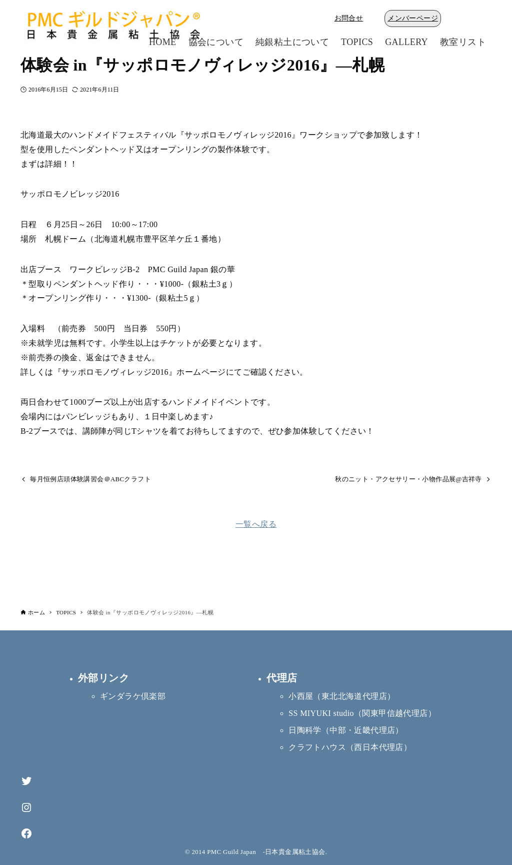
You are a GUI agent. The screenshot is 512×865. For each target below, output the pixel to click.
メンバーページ (413, 18)
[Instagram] (26, 807)
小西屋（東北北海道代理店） (341, 696)
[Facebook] (26, 833)
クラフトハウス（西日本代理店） (350, 747)
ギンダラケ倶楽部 (133, 696)
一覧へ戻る (256, 524)
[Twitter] (26, 781)
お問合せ (349, 18)
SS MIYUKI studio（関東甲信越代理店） (362, 713)
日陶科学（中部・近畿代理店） (346, 730)
